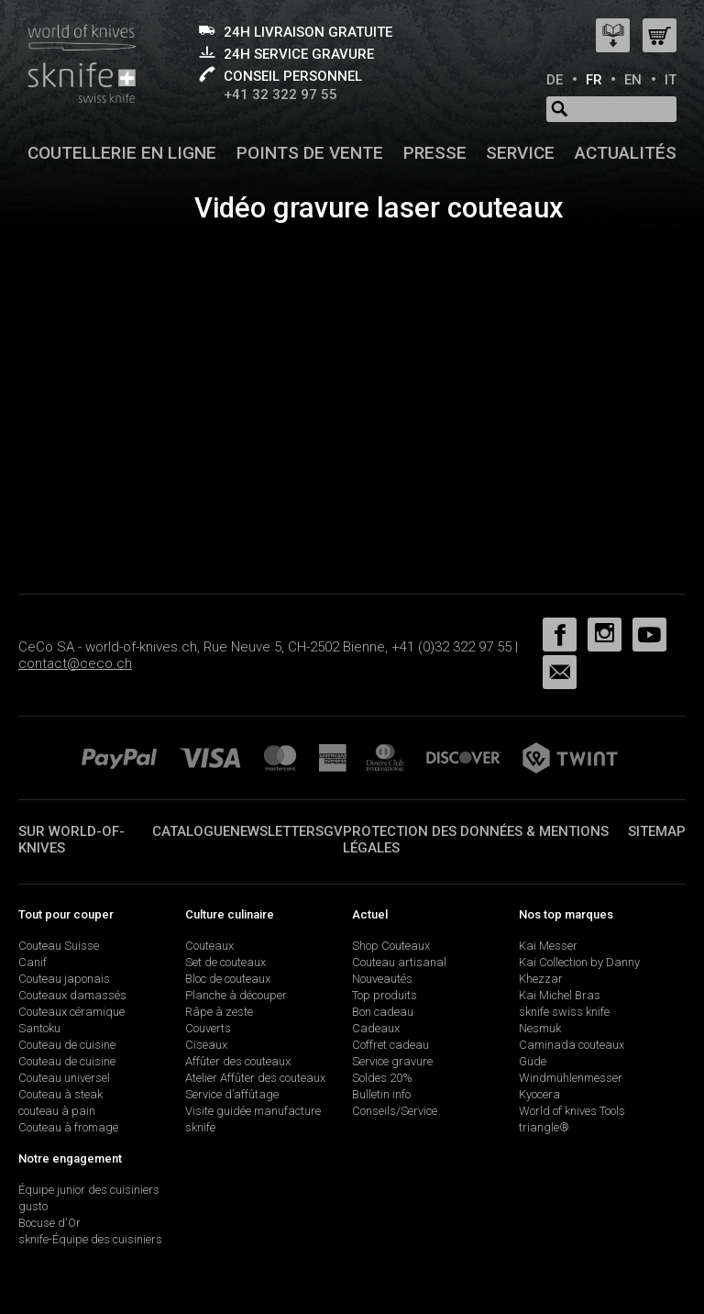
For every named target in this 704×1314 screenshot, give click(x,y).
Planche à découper (236, 995)
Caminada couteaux (571, 1045)
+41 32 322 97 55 (280, 94)
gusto (33, 1206)
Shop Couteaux (391, 945)
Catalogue (191, 831)
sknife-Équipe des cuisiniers (90, 1239)
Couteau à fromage (68, 1127)
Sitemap (657, 831)
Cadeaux (376, 1028)
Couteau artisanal (399, 962)
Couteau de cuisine (67, 1045)
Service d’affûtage (232, 1094)
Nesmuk (540, 1028)
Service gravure (392, 1061)
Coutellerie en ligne (122, 152)
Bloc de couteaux (227, 979)
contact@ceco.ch (75, 663)
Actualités (625, 152)
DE (554, 80)
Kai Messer (548, 945)
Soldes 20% (382, 1078)
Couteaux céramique (71, 1012)
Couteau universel (64, 1078)
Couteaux (209, 945)
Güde (532, 1061)
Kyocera (539, 1094)
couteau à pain (56, 1111)
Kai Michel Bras (559, 995)
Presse (435, 152)
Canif (32, 962)
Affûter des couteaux (238, 1061)
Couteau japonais (64, 979)
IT (670, 80)
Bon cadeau (382, 1012)
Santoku (39, 1028)
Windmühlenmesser (570, 1078)
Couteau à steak (60, 1094)
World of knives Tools (572, 1111)
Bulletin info (381, 1094)
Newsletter (272, 831)
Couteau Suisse (58, 945)
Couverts (208, 1028)
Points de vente (309, 152)
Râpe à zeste (219, 1012)
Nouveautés (382, 979)
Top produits (384, 995)
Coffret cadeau (390, 1045)
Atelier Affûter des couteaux (255, 1078)
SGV (329, 831)
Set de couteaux (225, 962)
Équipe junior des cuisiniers (89, 1190)
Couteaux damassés (72, 995)
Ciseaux (206, 1045)
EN (633, 80)
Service (520, 152)
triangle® (544, 1127)
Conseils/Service (394, 1111)
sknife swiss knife (564, 1012)
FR (594, 80)
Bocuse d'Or (49, 1223)
